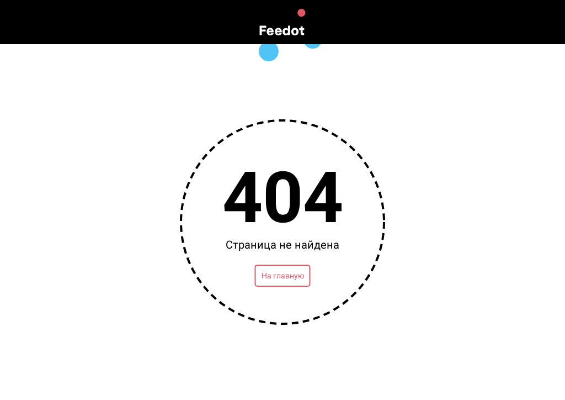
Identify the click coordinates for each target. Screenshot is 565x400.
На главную (283, 275)
